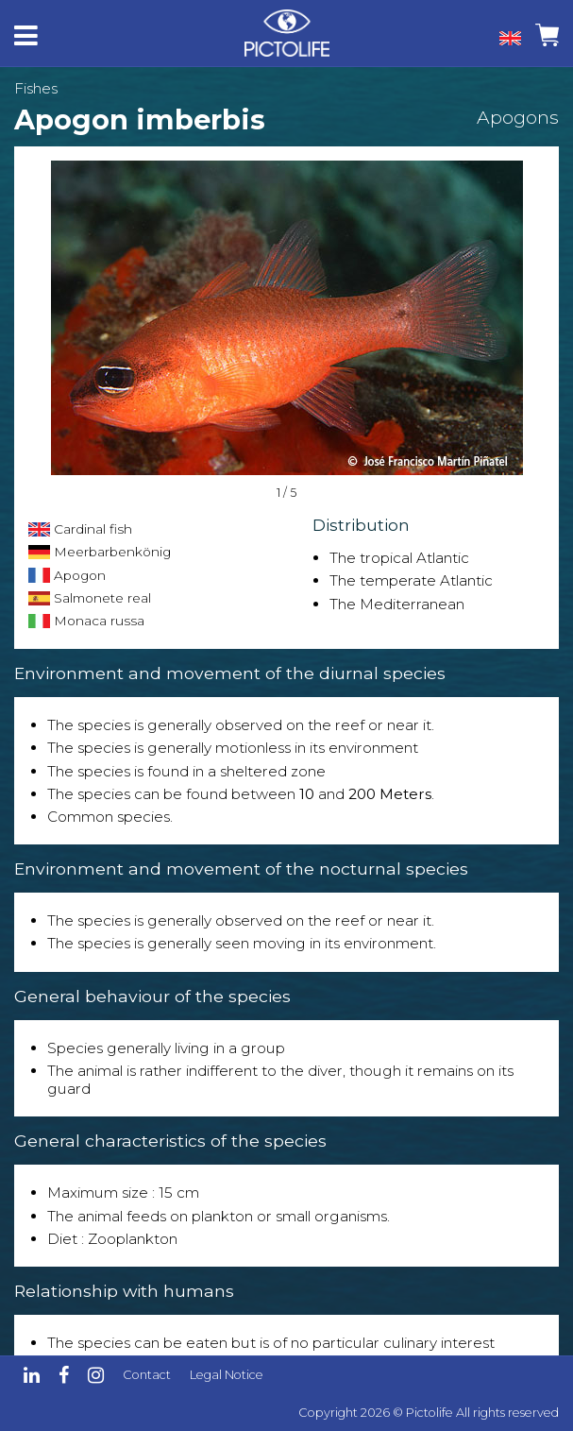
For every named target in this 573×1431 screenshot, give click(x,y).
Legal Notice (226, 1375)
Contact (147, 1375)
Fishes (36, 88)
